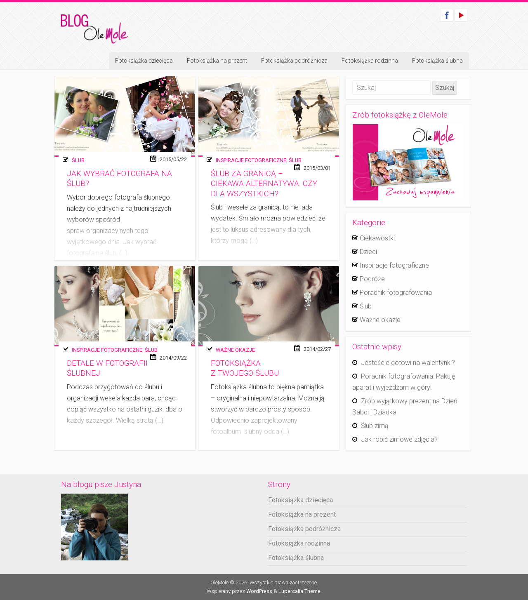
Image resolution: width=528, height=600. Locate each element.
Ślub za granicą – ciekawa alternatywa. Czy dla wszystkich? (264, 183)
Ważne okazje (235, 350)
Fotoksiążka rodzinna (370, 60)
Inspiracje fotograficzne (251, 160)
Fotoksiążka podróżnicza (294, 60)
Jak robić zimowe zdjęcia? (399, 439)
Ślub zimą (375, 426)
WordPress (259, 591)
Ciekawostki (377, 238)
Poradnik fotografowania (396, 292)
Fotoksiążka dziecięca (144, 60)
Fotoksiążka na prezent (217, 60)
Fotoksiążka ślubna (437, 60)
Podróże (372, 279)
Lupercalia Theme (299, 591)
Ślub (78, 160)
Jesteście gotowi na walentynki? (408, 363)
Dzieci (368, 252)
